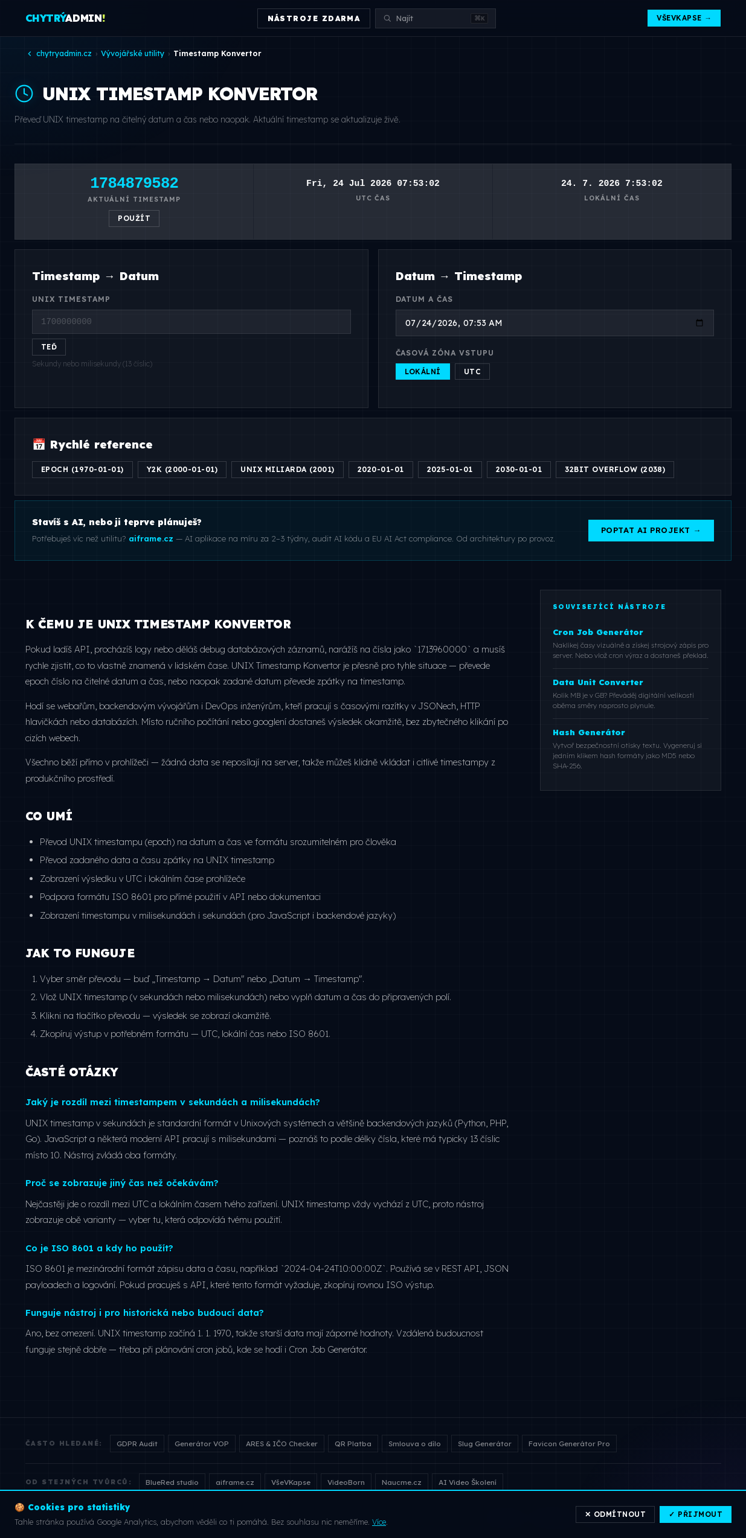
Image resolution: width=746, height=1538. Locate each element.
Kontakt (706, 1518)
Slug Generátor (485, 1443)
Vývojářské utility (132, 53)
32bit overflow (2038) (615, 469)
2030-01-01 (519, 469)
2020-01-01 (381, 469)
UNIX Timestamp (71, 299)
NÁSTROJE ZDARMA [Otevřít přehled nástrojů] (314, 18)
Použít (134, 218)
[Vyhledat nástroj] (435, 18)
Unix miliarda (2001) (287, 469)
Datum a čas (425, 299)
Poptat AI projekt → (651, 530)
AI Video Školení (468, 1482)
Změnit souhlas (653, 1518)
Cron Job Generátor (327, 1349)
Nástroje (505, 1518)
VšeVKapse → (684, 17)
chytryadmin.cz (58, 53)
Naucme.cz (402, 1482)
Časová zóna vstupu (445, 352)
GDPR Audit (137, 1443)
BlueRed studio (172, 1482)
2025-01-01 (450, 469)
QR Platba (353, 1443)
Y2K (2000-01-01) (182, 469)
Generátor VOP (202, 1443)
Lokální (423, 371)
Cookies (600, 1518)
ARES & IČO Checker (282, 1443)
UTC (472, 371)
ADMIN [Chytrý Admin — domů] (65, 17)
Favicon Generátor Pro (569, 1443)
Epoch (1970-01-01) (82, 469)
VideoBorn (346, 1482)
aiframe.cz (235, 1482)
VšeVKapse (290, 1482)
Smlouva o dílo (414, 1443)
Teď (49, 346)
